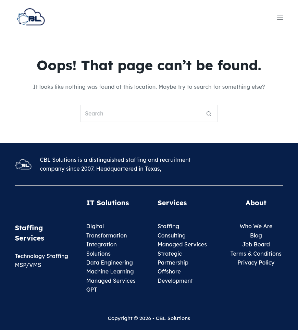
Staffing (168, 226)
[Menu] (280, 17)
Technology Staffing (41, 256)
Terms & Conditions (256, 253)
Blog (256, 235)
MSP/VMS (28, 264)
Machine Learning (110, 271)
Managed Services (111, 280)
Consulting (172, 235)
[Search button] (209, 113)
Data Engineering (109, 262)
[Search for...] (140, 113)
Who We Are (255, 226)
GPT (91, 289)
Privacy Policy (255, 262)
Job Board (256, 244)
